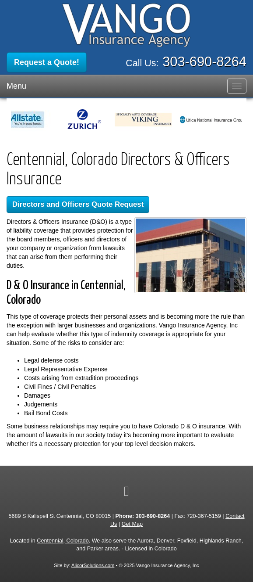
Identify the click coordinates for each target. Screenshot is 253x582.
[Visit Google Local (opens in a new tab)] (126, 491)
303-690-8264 (204, 61)
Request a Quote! (46, 62)
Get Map (132, 524)
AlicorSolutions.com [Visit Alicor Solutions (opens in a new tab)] (92, 565)
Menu (16, 86)
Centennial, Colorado (62, 541)
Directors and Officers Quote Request (78, 204)
